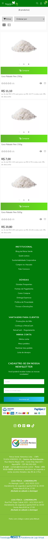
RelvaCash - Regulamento (24, 330)
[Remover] (19, 64)
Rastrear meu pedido (24, 348)
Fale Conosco (24, 269)
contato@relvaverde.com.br (22, 467)
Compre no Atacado (24, 264)
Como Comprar (24, 293)
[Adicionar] (28, 64)
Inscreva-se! (24, 399)
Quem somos (24, 255)
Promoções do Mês (24, 321)
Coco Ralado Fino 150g (11, 144)
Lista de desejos (24, 352)
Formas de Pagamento (24, 289)
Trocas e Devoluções (24, 306)
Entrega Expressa (24, 297)
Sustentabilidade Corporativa (24, 260)
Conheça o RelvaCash (24, 325)
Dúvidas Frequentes (24, 284)
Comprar (24, 70)
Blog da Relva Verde (24, 251)
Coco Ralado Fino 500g (11, 212)
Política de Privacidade (24, 302)
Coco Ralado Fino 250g (11, 76)
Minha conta (24, 339)
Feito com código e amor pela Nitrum (24, 519)
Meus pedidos (24, 343)
